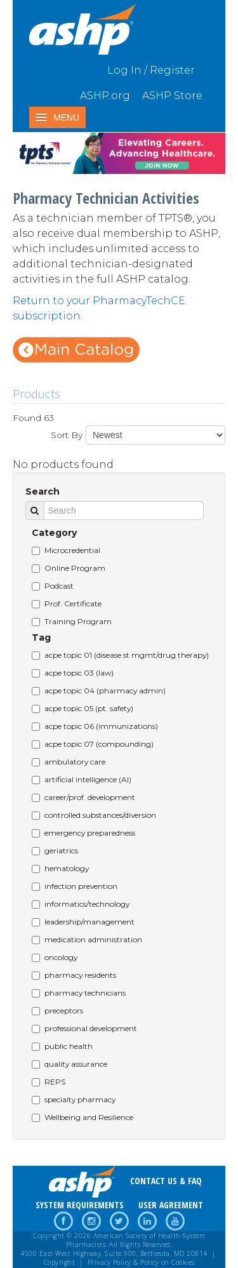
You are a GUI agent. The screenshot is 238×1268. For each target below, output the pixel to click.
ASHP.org (105, 96)
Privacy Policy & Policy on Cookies (141, 1262)
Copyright (60, 1262)
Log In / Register (151, 70)
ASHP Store (172, 96)
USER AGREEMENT (170, 1205)
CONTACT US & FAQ (166, 1181)
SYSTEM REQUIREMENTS (80, 1205)
